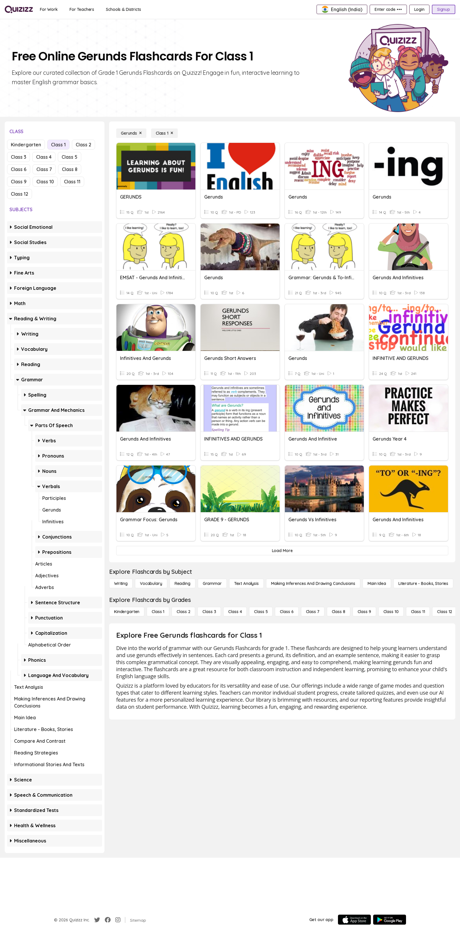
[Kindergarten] (126, 611)
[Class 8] (338, 611)
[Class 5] (261, 611)
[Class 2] (183, 611)
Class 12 (19, 194)
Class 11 (72, 182)
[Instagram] (118, 920)
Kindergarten (26, 145)
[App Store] (354, 920)
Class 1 (58, 145)
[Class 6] (286, 611)
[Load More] (282, 550)
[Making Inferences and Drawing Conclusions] (313, 583)
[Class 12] (444, 611)
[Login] (419, 9)
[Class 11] (418, 611)
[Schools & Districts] (123, 9)
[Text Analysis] (246, 583)
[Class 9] (364, 611)
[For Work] (48, 9)
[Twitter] (97, 920)
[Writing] (121, 583)
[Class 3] (209, 611)
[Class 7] (312, 611)
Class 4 (44, 157)
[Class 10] (391, 611)
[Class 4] (235, 611)
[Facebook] (108, 920)
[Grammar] (212, 583)
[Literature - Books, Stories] (423, 583)
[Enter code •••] (388, 9)
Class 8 (69, 169)
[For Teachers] (82, 9)
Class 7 (44, 169)
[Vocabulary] (151, 583)
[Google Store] (389, 920)
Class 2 (83, 145)
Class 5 (69, 157)
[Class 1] (164, 133)
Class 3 (18, 157)
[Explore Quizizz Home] (19, 9)
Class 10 (45, 182)
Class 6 (18, 169)
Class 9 (18, 182)
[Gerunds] (131, 133)
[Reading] (182, 583)
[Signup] (443, 9)
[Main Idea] (377, 583)
